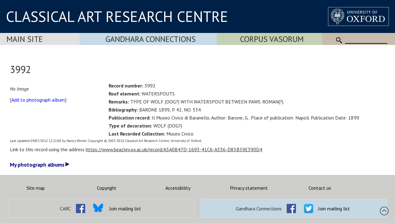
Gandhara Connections (151, 39)
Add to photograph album (38, 100)
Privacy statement (249, 188)
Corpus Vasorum (272, 39)
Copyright (106, 188)
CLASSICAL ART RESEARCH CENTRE (117, 16)
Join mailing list (125, 208)
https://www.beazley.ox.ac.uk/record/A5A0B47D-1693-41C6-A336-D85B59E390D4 (174, 149)
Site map (36, 188)
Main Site (24, 39)
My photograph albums (39, 164)
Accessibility (177, 188)
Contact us (320, 188)
